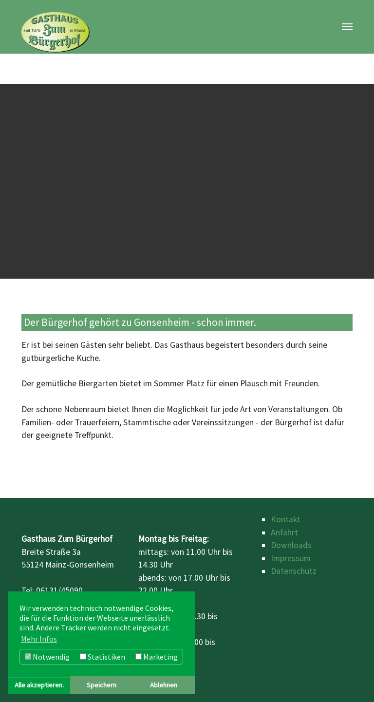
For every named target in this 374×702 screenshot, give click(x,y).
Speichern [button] (101, 685)
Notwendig (47, 657)
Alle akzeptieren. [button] (39, 685)
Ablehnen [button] (163, 685)
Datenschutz (294, 571)
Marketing (156, 657)
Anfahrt (284, 532)
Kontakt (285, 519)
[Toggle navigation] (347, 27)
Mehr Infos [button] (39, 639)
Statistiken (102, 657)
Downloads (291, 545)
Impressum (291, 558)
